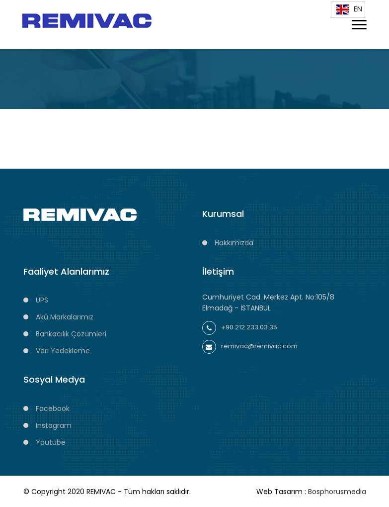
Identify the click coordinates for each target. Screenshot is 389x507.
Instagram (54, 425)
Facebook (53, 408)
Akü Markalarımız (64, 317)
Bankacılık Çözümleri (71, 334)
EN (348, 8)
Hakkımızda (234, 243)
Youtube (51, 442)
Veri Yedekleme (63, 351)
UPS (42, 300)
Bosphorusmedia (337, 492)
